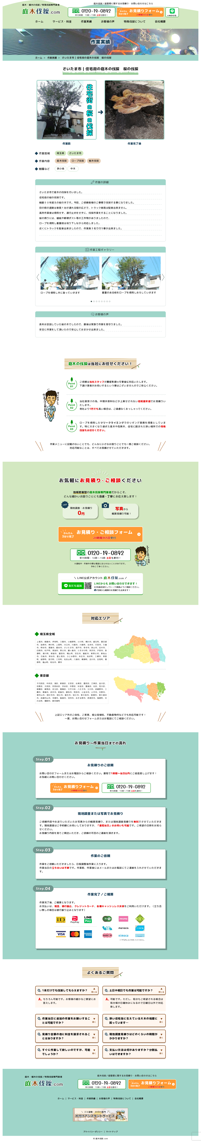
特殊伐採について (135, 21)
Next (163, 277)
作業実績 (86, 21)
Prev (38, 277)
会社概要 (160, 21)
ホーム (39, 21)
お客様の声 (108, 21)
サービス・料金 (62, 21)
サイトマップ (112, 1132)
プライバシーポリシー (93, 1132)
